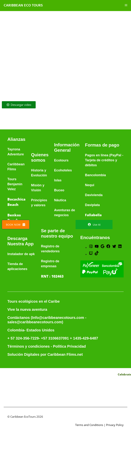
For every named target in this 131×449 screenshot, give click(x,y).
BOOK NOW (16, 224)
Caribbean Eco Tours (23, 5)
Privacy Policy (115, 425)
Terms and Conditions (89, 425)
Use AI (94, 224)
